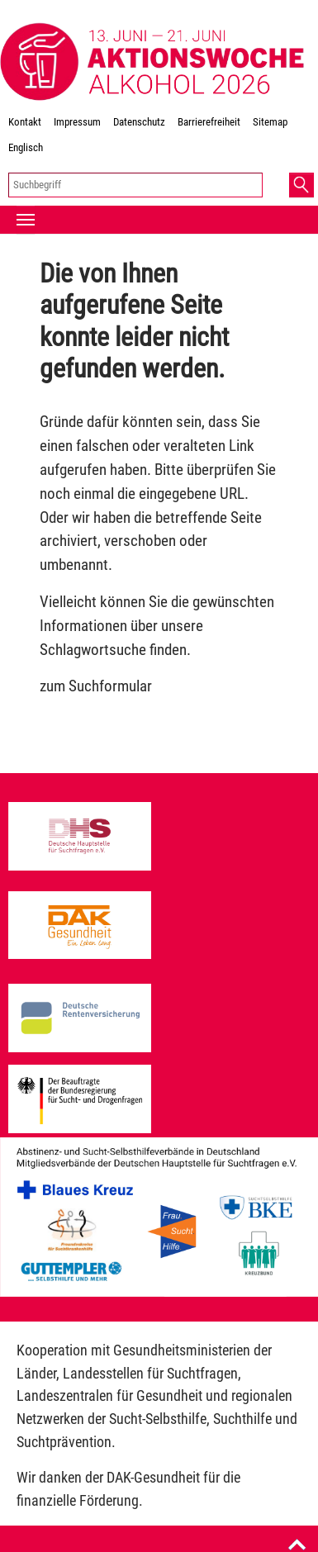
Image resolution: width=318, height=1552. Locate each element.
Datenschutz (139, 122)
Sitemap (270, 122)
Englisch (25, 147)
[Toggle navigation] (26, 220)
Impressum (77, 122)
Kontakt (24, 122)
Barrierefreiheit (209, 122)
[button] (301, 185)
